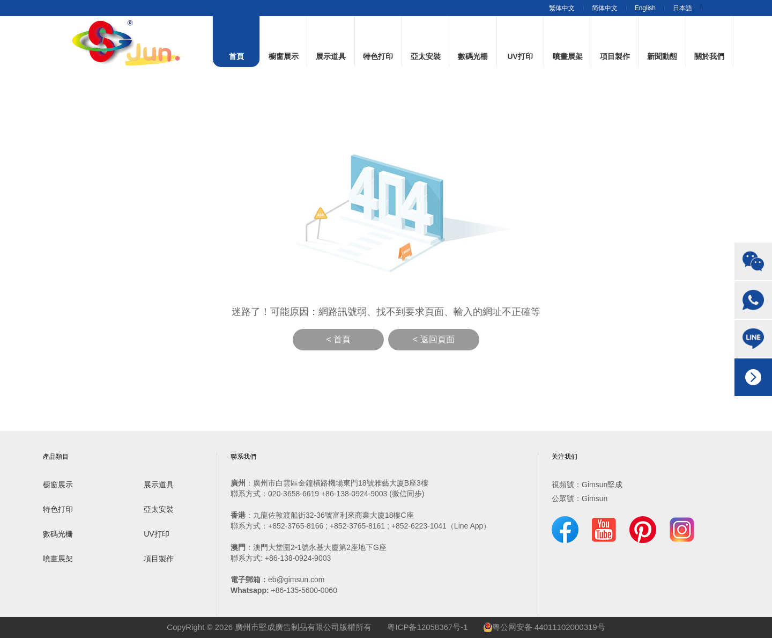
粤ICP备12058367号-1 (427, 627)
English (645, 8)
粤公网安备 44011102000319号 (544, 627)
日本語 (682, 8)
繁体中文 (562, 8)
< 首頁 (338, 339)
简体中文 (605, 8)
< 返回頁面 (434, 339)
